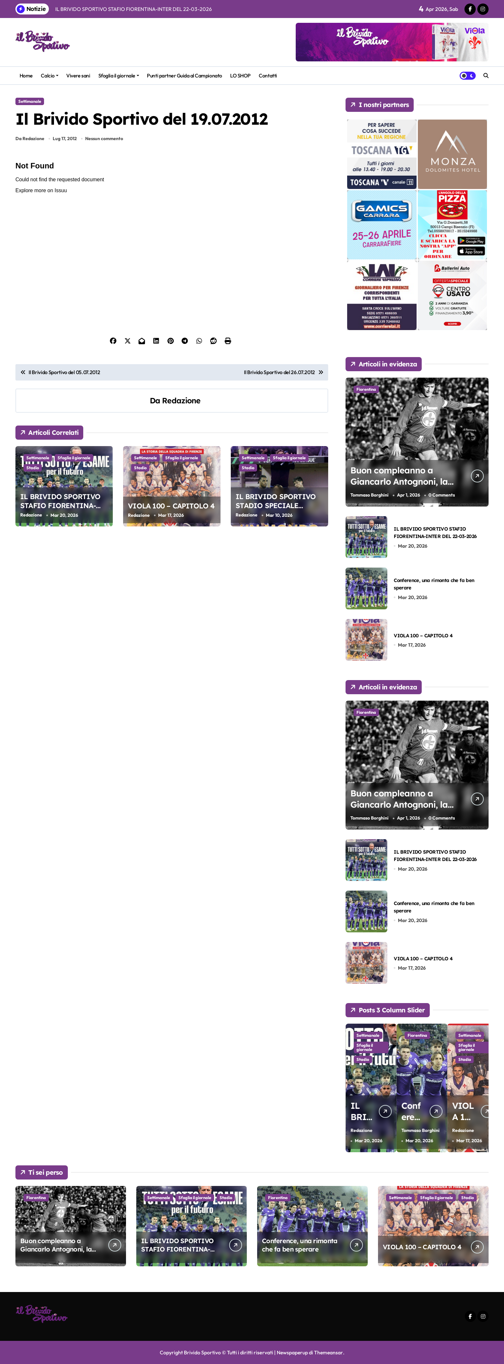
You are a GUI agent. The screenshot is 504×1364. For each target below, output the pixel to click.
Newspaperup (292, 1352)
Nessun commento (104, 138)
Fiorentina (366, 389)
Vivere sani (78, 75)
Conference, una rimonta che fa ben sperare (299, 1245)
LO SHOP (240, 75)
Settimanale (29, 101)
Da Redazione (29, 138)
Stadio (32, 467)
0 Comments (441, 495)
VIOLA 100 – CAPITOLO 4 (171, 505)
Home (26, 75)
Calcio (49, 75)
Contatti (268, 75)
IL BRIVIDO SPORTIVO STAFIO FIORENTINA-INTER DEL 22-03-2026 (60, 506)
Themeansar (328, 1352)
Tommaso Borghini (369, 495)
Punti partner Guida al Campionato (184, 75)
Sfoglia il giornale (118, 75)
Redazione (181, 400)
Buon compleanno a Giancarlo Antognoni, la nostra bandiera (399, 481)
